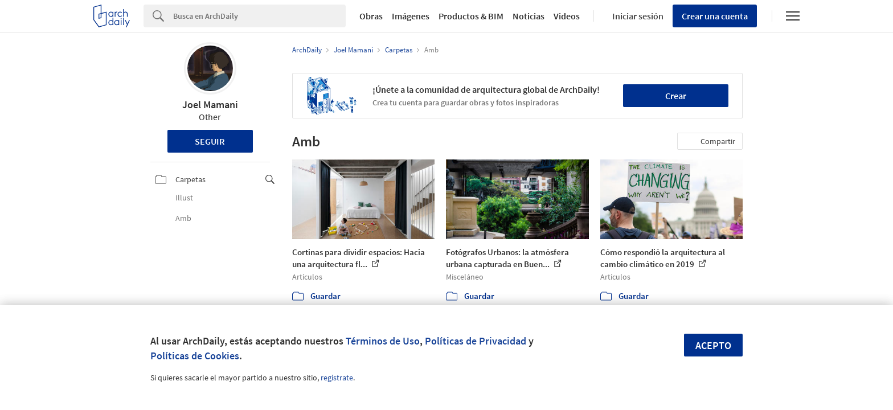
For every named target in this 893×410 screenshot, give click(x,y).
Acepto (713, 345)
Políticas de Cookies (194, 355)
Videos (567, 15)
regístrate (337, 377)
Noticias (528, 15)
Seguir (210, 141)
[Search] (259, 16)
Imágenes (410, 15)
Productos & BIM (471, 15)
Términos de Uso (383, 340)
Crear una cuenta (715, 16)
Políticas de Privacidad (475, 340)
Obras (371, 15)
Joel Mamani (210, 104)
